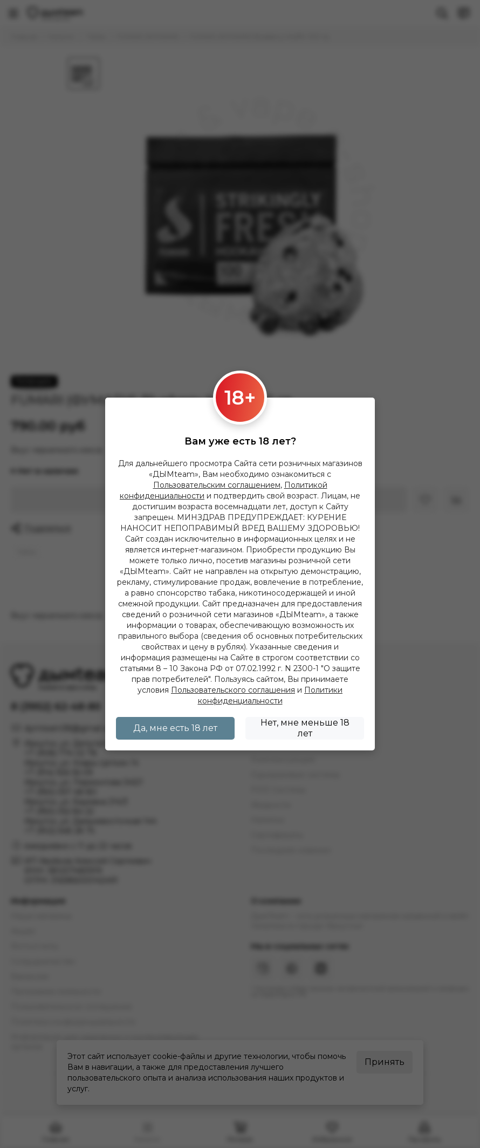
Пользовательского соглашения (233, 690)
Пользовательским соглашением (216, 485)
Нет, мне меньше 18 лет (304, 728)
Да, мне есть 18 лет (175, 728)
